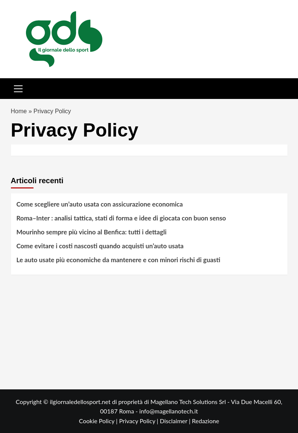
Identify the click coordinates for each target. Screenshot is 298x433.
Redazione (205, 420)
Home (19, 111)
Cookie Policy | (99, 420)
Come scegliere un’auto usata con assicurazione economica (100, 204)
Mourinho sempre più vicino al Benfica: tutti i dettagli (92, 232)
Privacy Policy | (139, 420)
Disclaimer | (176, 420)
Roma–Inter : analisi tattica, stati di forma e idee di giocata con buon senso (121, 218)
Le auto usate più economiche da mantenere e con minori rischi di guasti (118, 260)
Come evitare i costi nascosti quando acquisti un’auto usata (100, 246)
